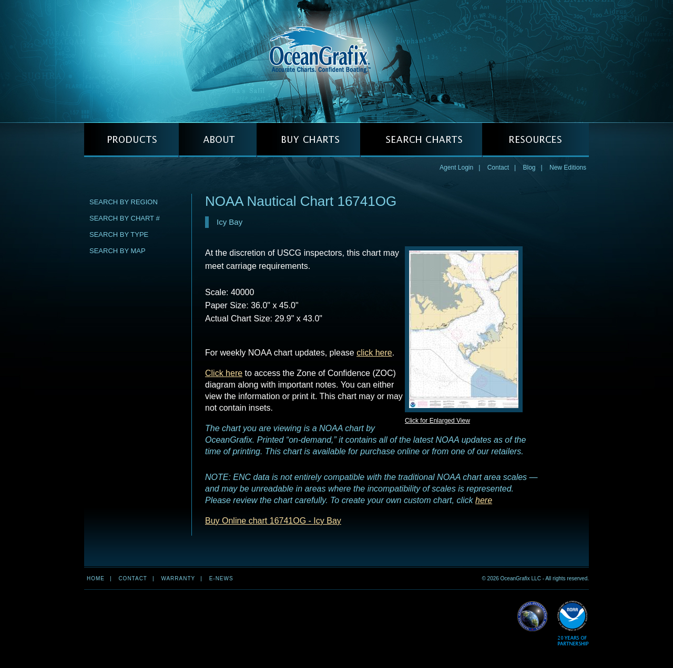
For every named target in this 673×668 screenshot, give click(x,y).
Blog (529, 167)
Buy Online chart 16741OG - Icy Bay (273, 520)
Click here (223, 373)
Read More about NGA (532, 616)
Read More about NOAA (573, 623)
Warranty (178, 578)
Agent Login (456, 167)
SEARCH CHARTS (421, 140)
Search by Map (117, 251)
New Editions (567, 167)
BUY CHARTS (308, 140)
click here (374, 352)
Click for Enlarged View (437, 420)
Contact (498, 167)
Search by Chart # (124, 218)
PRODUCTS (131, 140)
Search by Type (118, 234)
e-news (221, 578)
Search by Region (123, 202)
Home (96, 578)
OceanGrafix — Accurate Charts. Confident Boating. (336, 61)
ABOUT (218, 140)
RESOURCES (535, 140)
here (483, 500)
